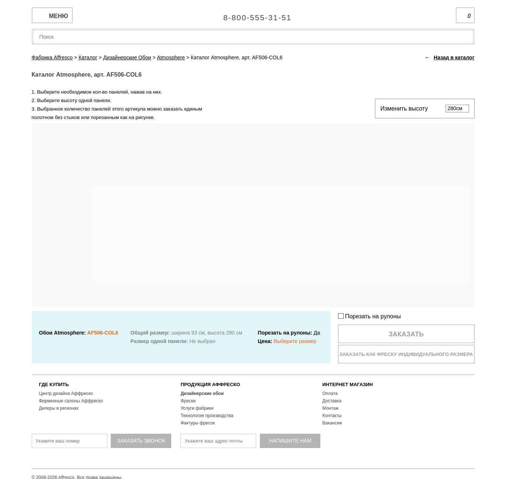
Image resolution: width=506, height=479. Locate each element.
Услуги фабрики (197, 408)
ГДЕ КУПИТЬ (54, 384)
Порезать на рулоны (369, 316)
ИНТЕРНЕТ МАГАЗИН (348, 384)
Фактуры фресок (198, 423)
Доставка (332, 400)
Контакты (332, 415)
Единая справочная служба (253, 15)
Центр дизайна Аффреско (66, 393)
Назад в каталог (454, 57)
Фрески (188, 400)
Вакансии (332, 423)
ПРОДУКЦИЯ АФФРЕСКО (210, 384)
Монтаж (331, 408)
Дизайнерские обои (202, 393)
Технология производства (207, 415)
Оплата (330, 393)
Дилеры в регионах (59, 408)
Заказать (406, 334)
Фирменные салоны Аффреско (71, 400)
